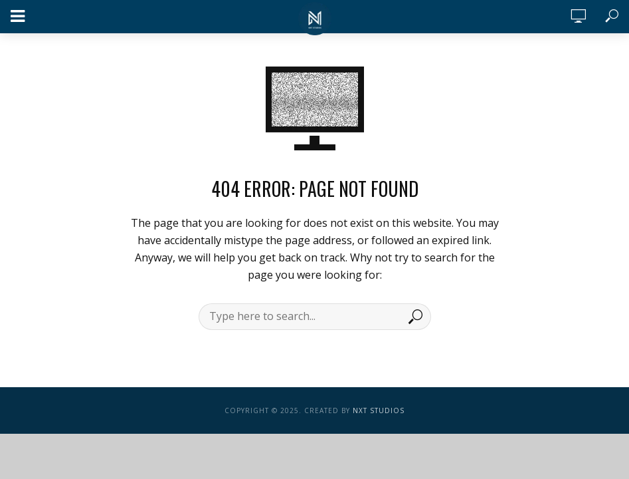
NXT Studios (378, 410)
